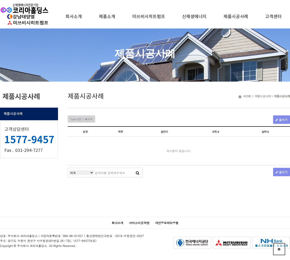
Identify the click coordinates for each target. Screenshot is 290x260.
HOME (246, 96)
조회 (215, 132)
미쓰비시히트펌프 (148, 16)
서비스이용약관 (139, 223)
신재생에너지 (194, 16)
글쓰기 (282, 120)
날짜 (265, 132)
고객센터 (273, 16)
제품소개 (107, 16)
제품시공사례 (236, 16)
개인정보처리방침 (166, 223)
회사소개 (73, 16)
